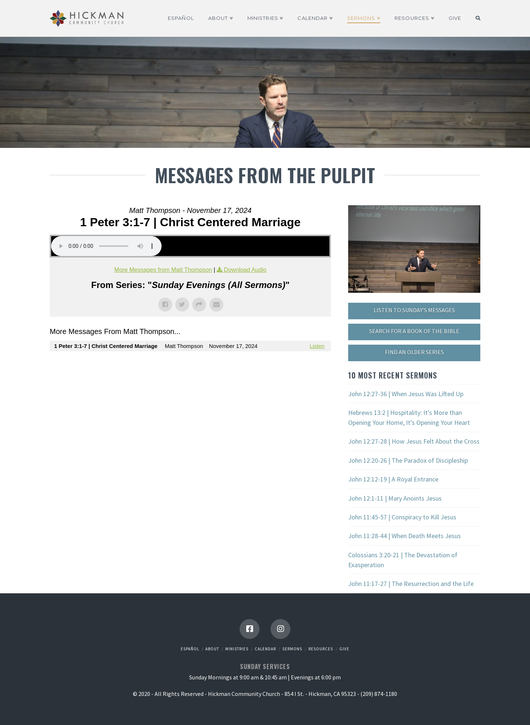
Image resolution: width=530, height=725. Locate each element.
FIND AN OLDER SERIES (414, 352)
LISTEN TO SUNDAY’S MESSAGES (414, 310)
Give (344, 648)
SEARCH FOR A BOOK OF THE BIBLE (414, 331)
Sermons (292, 648)
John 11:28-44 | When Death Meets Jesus (404, 536)
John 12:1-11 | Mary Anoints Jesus (395, 498)
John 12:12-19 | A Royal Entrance (393, 479)
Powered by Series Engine (303, 366)
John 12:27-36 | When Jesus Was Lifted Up (405, 394)
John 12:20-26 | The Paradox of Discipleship (408, 460)
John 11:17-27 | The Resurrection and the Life (411, 583)
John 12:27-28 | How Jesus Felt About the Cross (414, 441)
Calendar (265, 648)
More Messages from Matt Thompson (163, 270)
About (212, 648)
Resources (320, 648)
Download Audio (245, 270)
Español (190, 648)
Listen (317, 346)
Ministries (236, 648)
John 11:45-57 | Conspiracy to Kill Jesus (402, 517)
